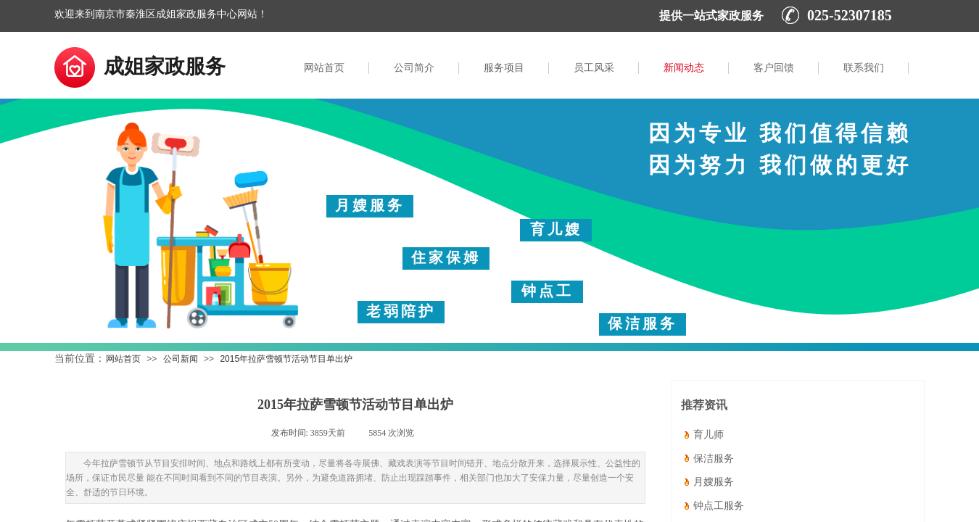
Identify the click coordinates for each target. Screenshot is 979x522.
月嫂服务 (713, 483)
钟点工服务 (718, 507)
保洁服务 (713, 460)
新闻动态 (684, 67)
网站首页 (324, 67)
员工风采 (594, 67)
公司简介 (414, 67)
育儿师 (708, 436)
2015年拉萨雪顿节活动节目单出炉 (286, 359)
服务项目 (504, 67)
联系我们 (863, 67)
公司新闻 (180, 359)
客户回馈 (773, 67)
